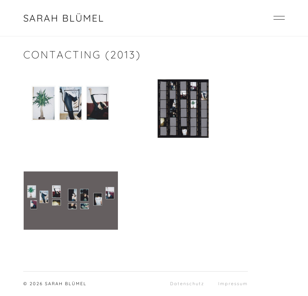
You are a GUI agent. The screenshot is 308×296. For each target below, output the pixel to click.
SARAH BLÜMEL (63, 18)
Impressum (233, 283)
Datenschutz (187, 283)
